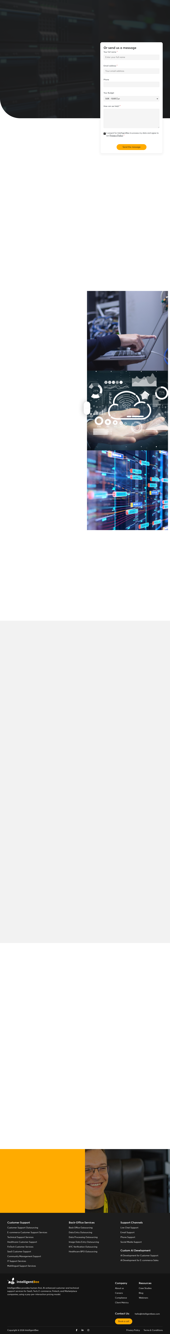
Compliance (121, 1298)
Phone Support (127, 1237)
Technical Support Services (20, 1237)
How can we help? (112, 106)
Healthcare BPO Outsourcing (83, 1252)
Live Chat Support (129, 1228)
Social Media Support (131, 1242)
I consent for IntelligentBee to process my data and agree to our (131, 134)
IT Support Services (16, 1261)
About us (119, 1288)
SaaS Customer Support (19, 1252)
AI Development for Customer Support (139, 1256)
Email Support (127, 1232)
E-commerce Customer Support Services (27, 1232)
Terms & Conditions (153, 1330)
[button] (131, 98)
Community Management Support (24, 1256)
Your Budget (109, 93)
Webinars (143, 1298)
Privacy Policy (116, 136)
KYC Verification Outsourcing (83, 1247)
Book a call (123, 1321)
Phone (106, 80)
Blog (141, 1293)
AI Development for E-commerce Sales (139, 1260)
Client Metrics (122, 1303)
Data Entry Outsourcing (80, 1232)
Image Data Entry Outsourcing (84, 1242)
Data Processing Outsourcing (83, 1237)
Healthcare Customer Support (22, 1242)
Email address (111, 66)
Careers (119, 1293)
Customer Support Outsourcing (22, 1228)
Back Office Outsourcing (81, 1228)
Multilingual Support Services (21, 1266)
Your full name (111, 52)
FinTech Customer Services (20, 1247)
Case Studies (145, 1288)
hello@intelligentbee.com (147, 1314)
